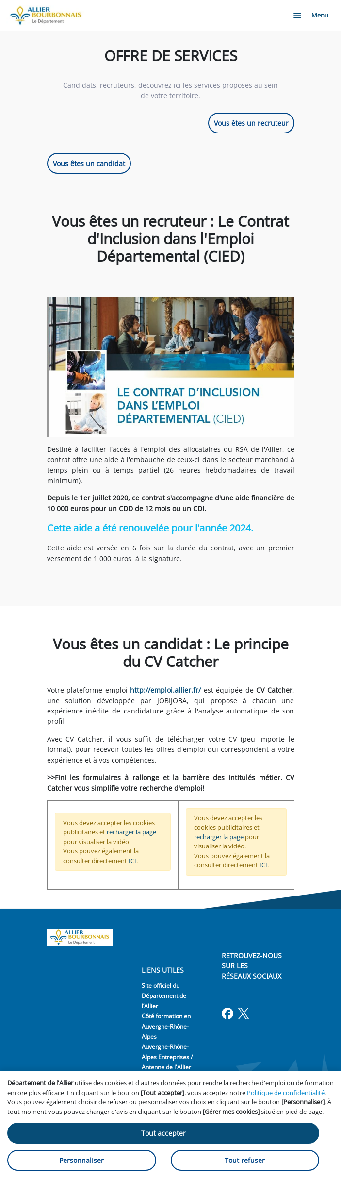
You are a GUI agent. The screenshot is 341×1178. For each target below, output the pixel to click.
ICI (132, 860)
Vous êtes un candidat (89, 163)
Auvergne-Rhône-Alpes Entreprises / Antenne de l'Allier (167, 1057)
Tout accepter (163, 1133)
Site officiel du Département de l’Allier (164, 995)
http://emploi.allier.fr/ (165, 690)
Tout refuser (245, 1160)
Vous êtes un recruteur (251, 123)
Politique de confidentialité (286, 1092)
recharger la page (131, 832)
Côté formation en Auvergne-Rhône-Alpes (166, 1026)
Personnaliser (81, 1160)
